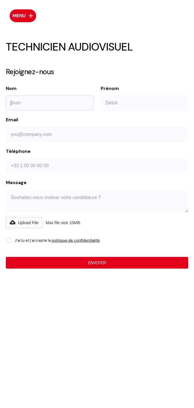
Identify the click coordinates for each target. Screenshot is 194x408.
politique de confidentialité (76, 240)
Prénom (110, 88)
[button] (24, 222)
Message (16, 182)
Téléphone (18, 151)
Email (12, 119)
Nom (11, 88)
